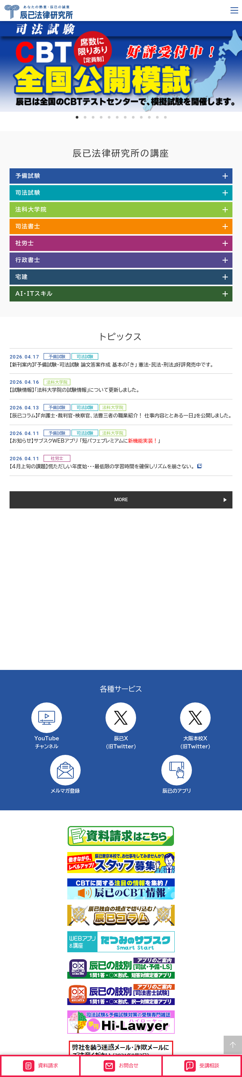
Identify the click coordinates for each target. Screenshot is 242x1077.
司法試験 (28, 193)
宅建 (21, 277)
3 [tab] (93, 117)
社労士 (24, 243)
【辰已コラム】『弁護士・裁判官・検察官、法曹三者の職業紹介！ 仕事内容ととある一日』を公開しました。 (121, 415)
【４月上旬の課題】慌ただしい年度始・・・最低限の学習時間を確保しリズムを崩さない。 (106, 466)
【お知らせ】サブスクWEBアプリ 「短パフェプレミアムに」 (85, 440)
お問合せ (121, 1066)
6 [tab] (117, 117)
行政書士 (28, 260)
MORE (121, 499)
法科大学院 (31, 209)
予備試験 (28, 176)
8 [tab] (133, 117)
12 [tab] (165, 117)
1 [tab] (77, 117)
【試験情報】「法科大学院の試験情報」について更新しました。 (75, 390)
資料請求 (40, 1066)
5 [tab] (109, 117)
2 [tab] (85, 117)
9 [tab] (141, 117)
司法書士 (28, 226)
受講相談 (201, 1066)
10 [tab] (149, 117)
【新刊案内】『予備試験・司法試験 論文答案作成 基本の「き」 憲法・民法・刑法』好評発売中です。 (111, 364)
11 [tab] (157, 117)
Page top (233, 1045)
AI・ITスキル (34, 294)
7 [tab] (125, 117)
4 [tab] (101, 117)
